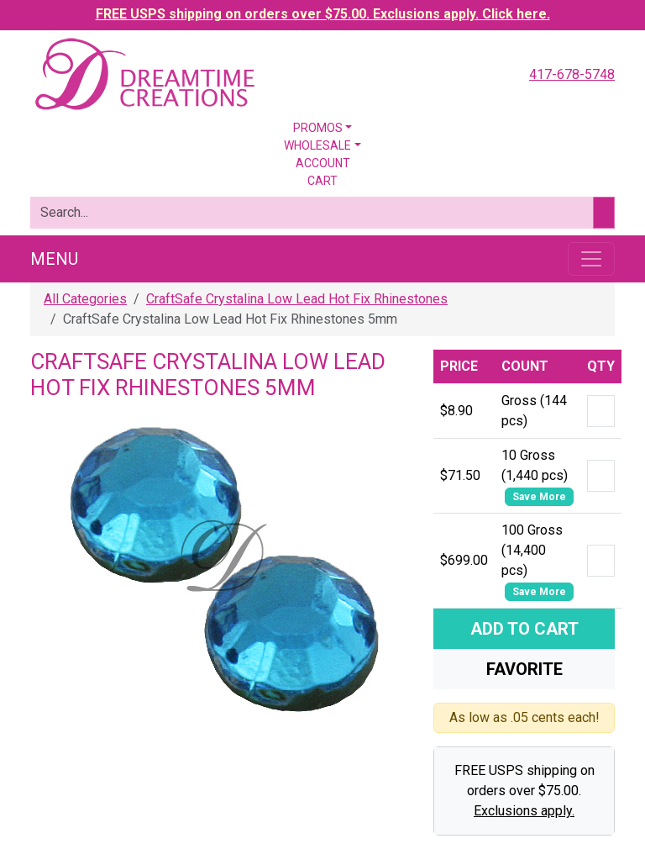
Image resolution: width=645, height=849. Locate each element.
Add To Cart (524, 629)
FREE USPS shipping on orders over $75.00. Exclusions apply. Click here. (323, 14)
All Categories (85, 299)
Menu (54, 259)
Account (323, 163)
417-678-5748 (572, 74)
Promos (318, 127)
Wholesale (317, 145)
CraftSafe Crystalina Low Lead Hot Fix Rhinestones (297, 299)
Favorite (524, 669)
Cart (322, 180)
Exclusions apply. (524, 811)
